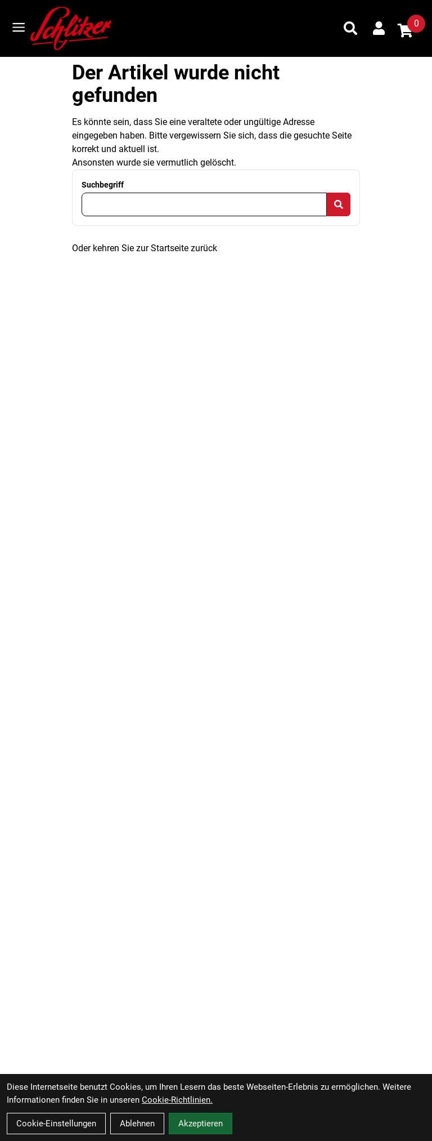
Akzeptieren (200, 1123)
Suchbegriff (103, 184)
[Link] (18, 27)
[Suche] (350, 28)
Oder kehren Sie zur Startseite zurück (144, 248)
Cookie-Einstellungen (56, 1123)
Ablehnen (137, 1123)
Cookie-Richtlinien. (177, 1100)
